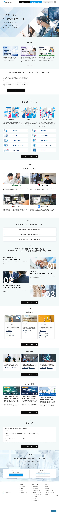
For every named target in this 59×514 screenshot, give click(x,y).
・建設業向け (35, 488)
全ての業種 (7, 367)
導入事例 (21, 490)
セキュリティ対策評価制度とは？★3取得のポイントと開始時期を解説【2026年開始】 (47, 364)
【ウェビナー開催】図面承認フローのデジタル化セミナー (16, 428)
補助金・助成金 (14, 367)
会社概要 (21, 484)
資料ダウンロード (16, 475)
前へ (26, 65)
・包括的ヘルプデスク (36, 492)
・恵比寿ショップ (35, 500)
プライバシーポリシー (49, 492)
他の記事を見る (29, 374)
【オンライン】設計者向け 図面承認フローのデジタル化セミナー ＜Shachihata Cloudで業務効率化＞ (47, 398)
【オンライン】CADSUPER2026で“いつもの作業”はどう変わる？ (29, 397)
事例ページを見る (29, 344)
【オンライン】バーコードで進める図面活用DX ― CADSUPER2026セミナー (11, 397)
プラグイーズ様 (9, 324)
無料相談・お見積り (25, 2)
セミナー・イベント (24, 492)
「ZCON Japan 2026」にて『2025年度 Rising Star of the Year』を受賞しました (21, 433)
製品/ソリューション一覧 (29, 156)
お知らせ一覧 (29, 446)
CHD (32, 369)
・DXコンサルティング (37, 494)
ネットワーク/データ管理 (10, 333)
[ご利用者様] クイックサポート (37, 2)
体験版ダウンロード (49, 490)
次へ (32, 65)
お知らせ (47, 484)
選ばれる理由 (16, 90)
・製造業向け (35, 486)
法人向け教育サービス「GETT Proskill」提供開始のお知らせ (17, 438)
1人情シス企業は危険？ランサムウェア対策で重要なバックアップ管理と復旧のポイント (29, 364)
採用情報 (21, 488)
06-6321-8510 (30, 467)
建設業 (26, 332)
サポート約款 (47, 494)
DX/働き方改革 (9, 332)
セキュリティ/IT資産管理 (10, 335)
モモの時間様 (43, 324)
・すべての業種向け (36, 490)
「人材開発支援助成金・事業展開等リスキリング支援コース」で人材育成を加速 (11, 364)
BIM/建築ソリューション (27, 330)
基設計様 (25, 324)
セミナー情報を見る (29, 412)
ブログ (46, 486)
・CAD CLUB (35, 498)
